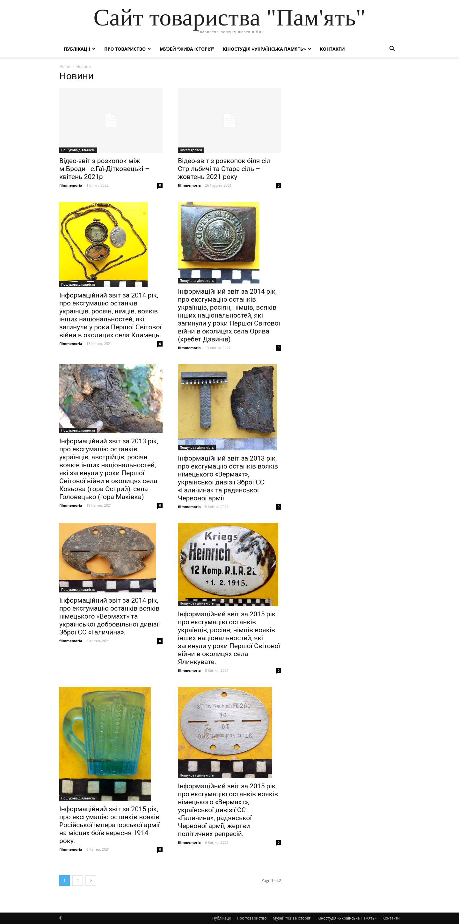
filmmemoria (70, 185)
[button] (392, 50)
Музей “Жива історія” (187, 49)
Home (64, 66)
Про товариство (125, 49)
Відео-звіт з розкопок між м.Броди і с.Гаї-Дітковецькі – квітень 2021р (104, 169)
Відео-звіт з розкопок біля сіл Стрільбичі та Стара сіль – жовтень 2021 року (224, 169)
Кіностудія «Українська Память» (264, 49)
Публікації (77, 49)
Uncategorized (191, 150)
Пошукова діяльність (78, 150)
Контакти (332, 49)
